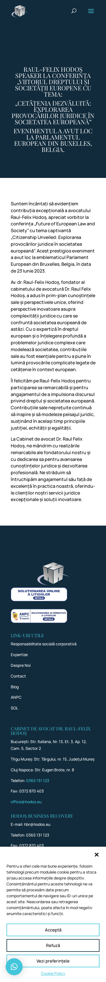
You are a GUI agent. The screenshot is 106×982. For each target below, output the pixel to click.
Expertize (19, 654)
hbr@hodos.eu (37, 824)
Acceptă (53, 936)
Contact (18, 676)
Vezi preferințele (53, 967)
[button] (96, 861)
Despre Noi (21, 665)
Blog (15, 686)
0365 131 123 (37, 780)
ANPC (16, 697)
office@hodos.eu (26, 801)
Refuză (53, 952)
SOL (14, 708)
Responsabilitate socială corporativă (44, 643)
